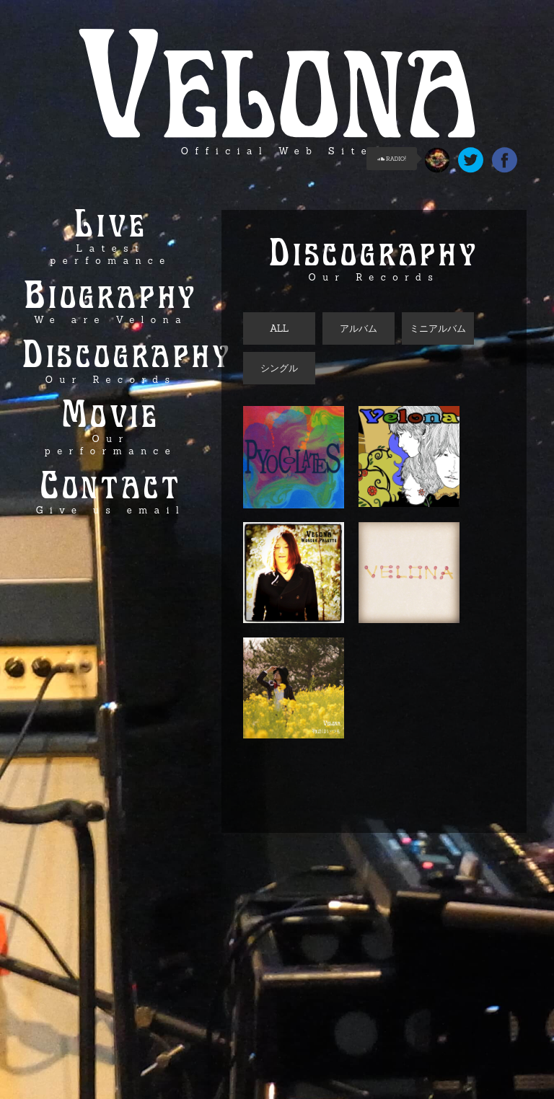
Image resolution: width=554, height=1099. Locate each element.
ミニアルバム (438, 328)
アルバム (358, 328)
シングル (279, 368)
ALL (279, 328)
